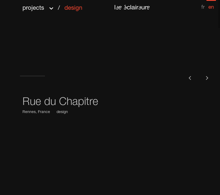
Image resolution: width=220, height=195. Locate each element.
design (62, 112)
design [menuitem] (73, 8)
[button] (52, 6)
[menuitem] (202, 5)
